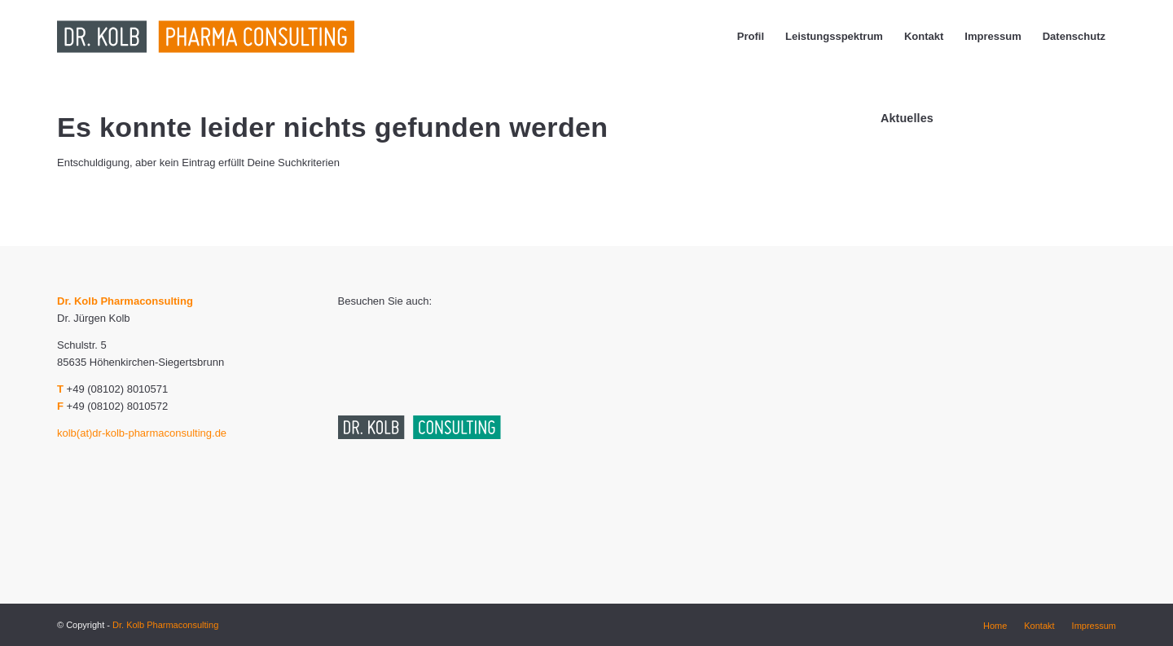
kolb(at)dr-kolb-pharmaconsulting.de (141, 433)
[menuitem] (751, 36)
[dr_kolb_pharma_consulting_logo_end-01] (258, 36)
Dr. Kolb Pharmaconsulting (165, 625)
